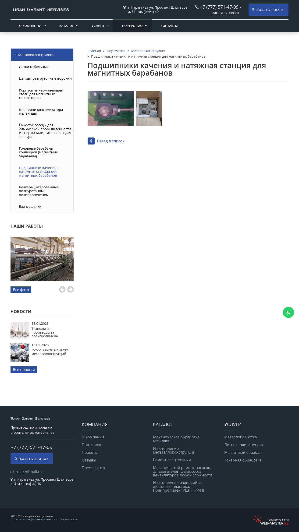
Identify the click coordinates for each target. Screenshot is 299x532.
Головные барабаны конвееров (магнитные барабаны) (38, 152)
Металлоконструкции (36, 54)
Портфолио (132, 26)
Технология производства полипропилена (45, 332)
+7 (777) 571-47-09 (219, 7)
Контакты (169, 26)
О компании (30, 26)
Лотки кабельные (34, 66)
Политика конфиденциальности (34, 519)
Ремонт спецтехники (172, 460)
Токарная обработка (242, 460)
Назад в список (106, 141)
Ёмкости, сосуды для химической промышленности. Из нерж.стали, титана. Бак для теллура (45, 131)
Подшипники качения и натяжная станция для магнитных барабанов (39, 171)
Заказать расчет (268, 9)
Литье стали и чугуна (243, 445)
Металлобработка (240, 437)
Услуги (98, 26)
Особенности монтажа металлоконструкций (50, 352)
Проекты (90, 452)
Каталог (66, 26)
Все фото (21, 289)
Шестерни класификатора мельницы (41, 111)
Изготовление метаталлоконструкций (174, 450)
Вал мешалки (30, 206)
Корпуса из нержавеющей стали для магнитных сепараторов (41, 94)
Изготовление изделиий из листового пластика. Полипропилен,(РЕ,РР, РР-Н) (178, 486)
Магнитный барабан (243, 452)
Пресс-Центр (93, 468)
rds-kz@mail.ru (29, 471)
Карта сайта (69, 519)
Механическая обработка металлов (176, 439)
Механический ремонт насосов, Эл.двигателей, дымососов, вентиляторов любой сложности (182, 471)
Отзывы (89, 460)
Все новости (24, 369)
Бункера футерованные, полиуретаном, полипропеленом (39, 191)
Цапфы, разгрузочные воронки (45, 78)
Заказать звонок (225, 13)
